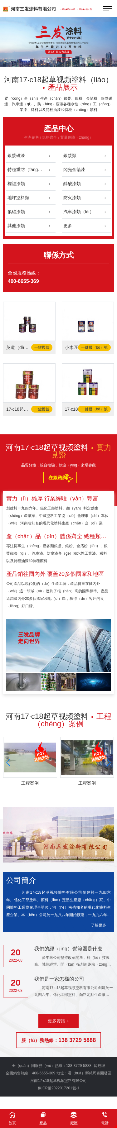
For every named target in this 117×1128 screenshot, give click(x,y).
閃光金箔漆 (85, 169)
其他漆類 (29, 225)
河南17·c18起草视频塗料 (58, 451)
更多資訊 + (58, 1020)
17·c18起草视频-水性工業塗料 (18, 409)
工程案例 (30, 783)
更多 (85, 225)
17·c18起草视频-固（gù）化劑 (77, 409)
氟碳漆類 (29, 211)
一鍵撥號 (41, 347)
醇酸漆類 (85, 183)
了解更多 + (100, 925)
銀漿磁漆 (29, 155)
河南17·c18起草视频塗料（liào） (58, 83)
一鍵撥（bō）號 (94, 347)
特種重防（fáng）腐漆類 (31, 169)
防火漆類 (85, 197)
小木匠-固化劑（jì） (77, 347)
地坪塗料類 (29, 197)
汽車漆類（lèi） (85, 211)
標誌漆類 (29, 183)
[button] (48, 58)
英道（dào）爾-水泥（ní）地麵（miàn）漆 (18, 347)
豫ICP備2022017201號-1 (58, 1088)
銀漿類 (85, 155)
